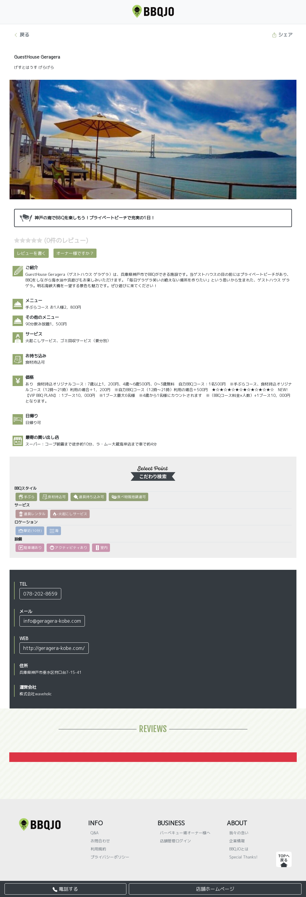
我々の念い (239, 832)
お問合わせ (100, 841)
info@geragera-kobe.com (52, 621)
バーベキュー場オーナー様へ (185, 832)
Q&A (95, 832)
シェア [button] (282, 34)
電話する (65, 889)
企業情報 (237, 841)
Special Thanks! (243, 857)
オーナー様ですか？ (75, 253)
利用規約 (98, 849)
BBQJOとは (239, 849)
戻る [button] (21, 34)
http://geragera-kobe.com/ (54, 648)
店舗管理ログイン (175, 841)
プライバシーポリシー (110, 857)
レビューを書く (31, 253)
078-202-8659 (40, 593)
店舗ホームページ (215, 889)
